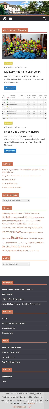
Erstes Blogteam (21, 67)
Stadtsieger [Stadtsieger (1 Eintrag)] (24, 243)
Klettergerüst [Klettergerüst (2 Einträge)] (16, 221)
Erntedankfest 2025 (9, 183)
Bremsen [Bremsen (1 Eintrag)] (13, 213)
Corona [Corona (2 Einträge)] (19, 213)
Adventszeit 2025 (8, 180)
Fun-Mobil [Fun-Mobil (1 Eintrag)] (36, 213)
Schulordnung (7, 333)
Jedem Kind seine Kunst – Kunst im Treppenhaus (21, 304)
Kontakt (5, 318)
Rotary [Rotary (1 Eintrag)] (9, 238)
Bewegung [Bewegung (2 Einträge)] (6, 213)
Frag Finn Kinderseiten (11, 362)
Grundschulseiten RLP (10, 352)
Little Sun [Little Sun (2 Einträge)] (15, 224)
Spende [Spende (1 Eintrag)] (18, 243)
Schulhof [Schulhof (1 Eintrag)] (26, 238)
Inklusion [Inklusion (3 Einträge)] (27, 217)
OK (30, 407)
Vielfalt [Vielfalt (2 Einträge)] (23, 247)
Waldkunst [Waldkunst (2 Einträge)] (24, 251)
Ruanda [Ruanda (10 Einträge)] (17, 237)
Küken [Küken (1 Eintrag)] (24, 221)
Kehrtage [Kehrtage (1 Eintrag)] (41, 217)
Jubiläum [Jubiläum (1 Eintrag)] (35, 217)
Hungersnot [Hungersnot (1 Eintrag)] (14, 217)
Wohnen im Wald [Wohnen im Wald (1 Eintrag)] (34, 251)
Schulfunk (8, 63)
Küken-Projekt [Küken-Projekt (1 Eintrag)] (30, 221)
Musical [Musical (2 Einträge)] (15, 227)
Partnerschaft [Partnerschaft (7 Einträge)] (11, 232)
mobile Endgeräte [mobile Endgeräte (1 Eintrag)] (33, 224)
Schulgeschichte (8, 328)
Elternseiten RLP (8, 357)
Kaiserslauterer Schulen (11, 347)
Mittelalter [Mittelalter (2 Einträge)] (23, 224)
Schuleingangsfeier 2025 (11, 187)
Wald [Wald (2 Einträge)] (29, 247)
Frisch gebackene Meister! (21, 131)
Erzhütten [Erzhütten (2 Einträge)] (26, 213)
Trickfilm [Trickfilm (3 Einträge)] (39, 242)
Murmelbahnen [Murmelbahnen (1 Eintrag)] (6, 228)
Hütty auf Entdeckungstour (13, 299)
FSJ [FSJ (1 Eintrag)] (32, 213)
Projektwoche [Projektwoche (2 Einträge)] (32, 232)
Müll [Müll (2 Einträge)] (20, 227)
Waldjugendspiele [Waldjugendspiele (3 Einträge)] (10, 250)
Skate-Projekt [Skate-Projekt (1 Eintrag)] (33, 238)
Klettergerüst (7, 294)
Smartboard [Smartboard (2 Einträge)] (11, 242)
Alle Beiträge (7, 376)
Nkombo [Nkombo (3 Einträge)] (38, 227)
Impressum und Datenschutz (13, 323)
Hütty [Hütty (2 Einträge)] (20, 217)
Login (4, 381)
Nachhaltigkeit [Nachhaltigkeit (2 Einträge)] (28, 227)
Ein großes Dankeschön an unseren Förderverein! (21, 176)
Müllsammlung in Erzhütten (22, 72)
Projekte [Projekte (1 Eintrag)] (23, 232)
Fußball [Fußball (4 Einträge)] (6, 217)
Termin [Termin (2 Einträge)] (31, 242)
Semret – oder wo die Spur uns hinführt (17, 289)
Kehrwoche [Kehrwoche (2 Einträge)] (6, 221)
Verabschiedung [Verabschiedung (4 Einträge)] (11, 246)
